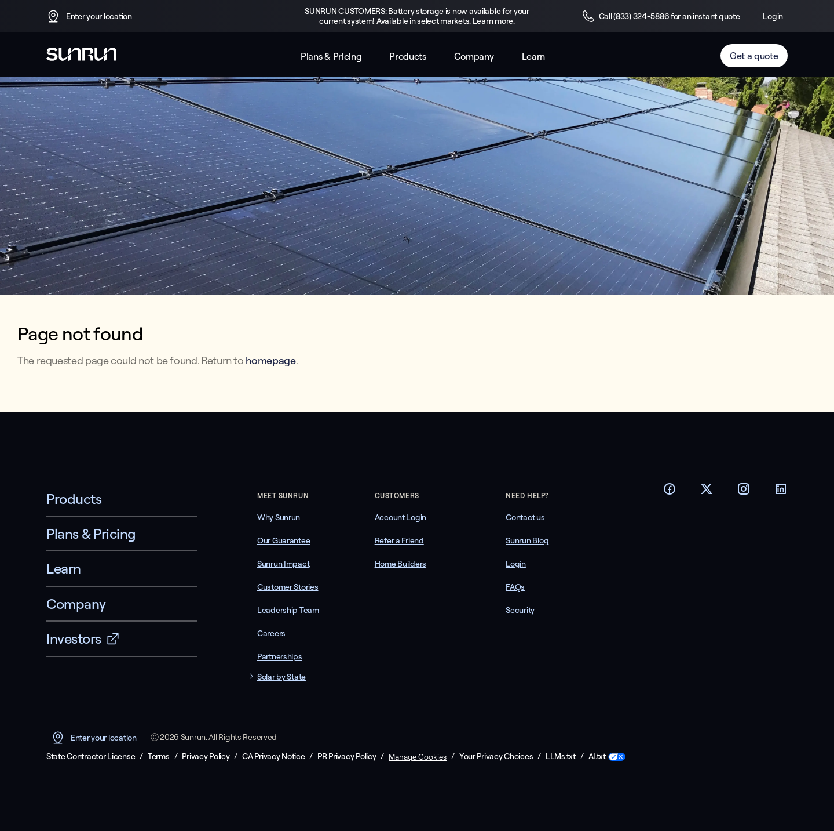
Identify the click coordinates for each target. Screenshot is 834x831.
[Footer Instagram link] (744, 492)
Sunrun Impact (283, 563)
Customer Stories (288, 587)
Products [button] (407, 56)
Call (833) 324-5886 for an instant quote (660, 16)
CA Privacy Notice (273, 756)
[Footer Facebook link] (669, 492)
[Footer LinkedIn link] (781, 492)
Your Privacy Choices (496, 756)
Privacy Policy (205, 756)
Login (773, 16)
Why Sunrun (278, 517)
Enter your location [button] (89, 16)
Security (520, 610)
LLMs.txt (561, 756)
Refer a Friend (399, 540)
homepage (270, 360)
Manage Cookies (418, 756)
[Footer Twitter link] (707, 492)
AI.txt (597, 756)
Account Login (400, 517)
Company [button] (474, 56)
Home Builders (400, 563)
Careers (271, 633)
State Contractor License (90, 756)
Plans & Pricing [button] (331, 56)
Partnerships (279, 656)
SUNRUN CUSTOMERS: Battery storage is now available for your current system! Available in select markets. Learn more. (417, 16)
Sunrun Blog (527, 540)
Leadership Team (288, 610)
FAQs (515, 587)
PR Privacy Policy (346, 756)
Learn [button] (533, 56)
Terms (159, 756)
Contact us (525, 517)
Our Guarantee (283, 540)
